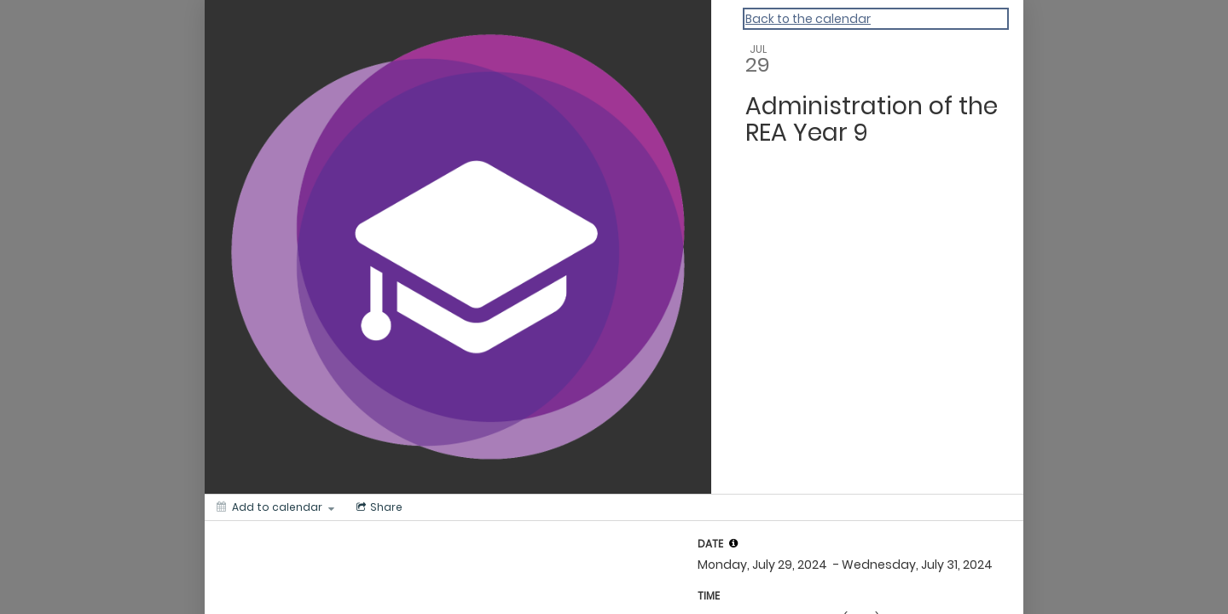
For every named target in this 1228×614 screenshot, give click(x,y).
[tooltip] (733, 543)
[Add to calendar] (275, 507)
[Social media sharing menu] (377, 507)
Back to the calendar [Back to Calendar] (808, 18)
